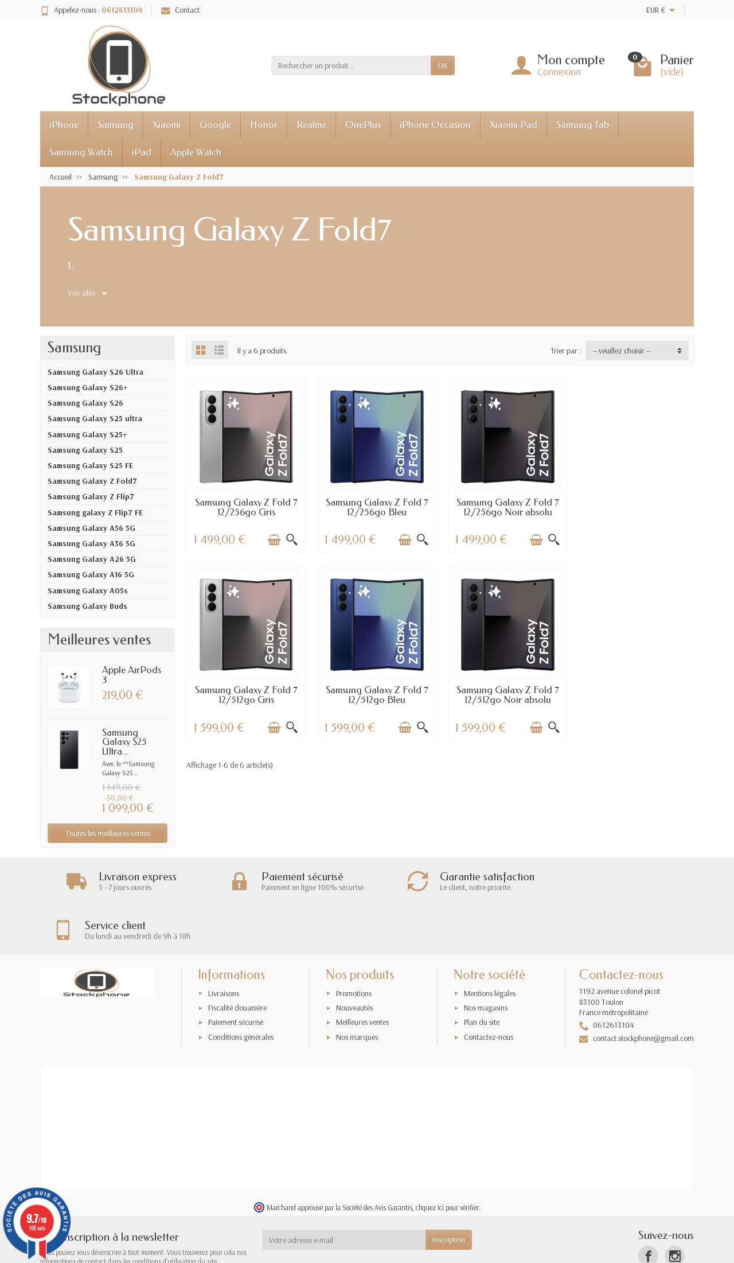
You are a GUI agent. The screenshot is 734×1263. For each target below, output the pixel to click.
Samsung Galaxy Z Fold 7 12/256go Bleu (375, 506)
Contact (180, 10)
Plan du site (481, 974)
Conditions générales (241, 989)
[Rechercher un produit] (351, 65)
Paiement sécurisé (235, 974)
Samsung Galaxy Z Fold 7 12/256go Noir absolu (505, 506)
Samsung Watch (81, 152)
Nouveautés (354, 959)
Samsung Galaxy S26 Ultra (95, 372)
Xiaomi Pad (513, 124)
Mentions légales (490, 945)
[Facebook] (648, 1208)
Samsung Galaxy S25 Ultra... (124, 742)
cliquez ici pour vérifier (447, 1159)
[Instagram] (675, 1208)
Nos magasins (485, 959)
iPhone (64, 124)
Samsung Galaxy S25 (85, 450)
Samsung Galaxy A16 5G (91, 574)
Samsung (115, 124)
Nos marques (357, 989)
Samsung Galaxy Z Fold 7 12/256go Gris (245, 506)
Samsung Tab (582, 124)
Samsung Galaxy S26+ (88, 387)
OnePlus (363, 124)
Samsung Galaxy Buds (87, 606)
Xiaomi (167, 124)
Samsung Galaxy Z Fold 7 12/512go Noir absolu (375, 693)
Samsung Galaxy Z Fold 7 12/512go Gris (634, 506)
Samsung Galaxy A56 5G (91, 528)
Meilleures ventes (362, 974)
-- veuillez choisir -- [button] (621, 350)
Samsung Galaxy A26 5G (92, 559)
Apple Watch (195, 152)
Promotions (354, 945)
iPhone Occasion (435, 124)
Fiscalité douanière (237, 959)
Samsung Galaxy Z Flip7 (91, 496)
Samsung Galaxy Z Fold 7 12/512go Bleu (245, 693)
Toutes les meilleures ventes (107, 833)
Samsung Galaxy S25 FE (90, 465)
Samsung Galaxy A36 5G (91, 543)
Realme (311, 124)
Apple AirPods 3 (131, 674)
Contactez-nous (488, 989)
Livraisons (223, 945)
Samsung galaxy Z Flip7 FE (95, 512)
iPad (141, 152)
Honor (264, 124)
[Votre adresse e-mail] (344, 1192)
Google (215, 124)
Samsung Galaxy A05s (88, 590)
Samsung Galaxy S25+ (87, 434)
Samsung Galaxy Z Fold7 (92, 481)
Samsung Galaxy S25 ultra (95, 418)
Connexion (559, 71)
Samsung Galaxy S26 (85, 403)
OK (443, 65)
